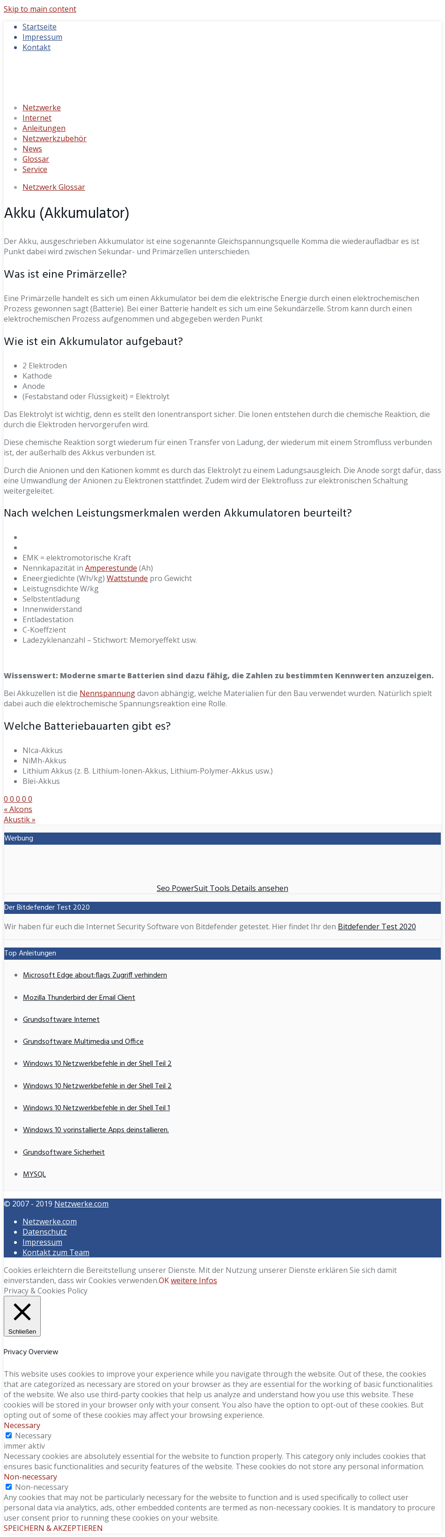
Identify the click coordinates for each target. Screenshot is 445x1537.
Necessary (33, 1435)
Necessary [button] (22, 1425)
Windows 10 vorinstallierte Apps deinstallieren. (96, 1130)
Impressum (42, 37)
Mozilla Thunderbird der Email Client (79, 998)
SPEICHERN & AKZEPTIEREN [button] (53, 1528)
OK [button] (164, 1280)
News (32, 149)
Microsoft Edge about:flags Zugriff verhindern (95, 976)
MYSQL (34, 1175)
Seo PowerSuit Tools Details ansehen (222, 888)
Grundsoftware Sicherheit (64, 1153)
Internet (36, 118)
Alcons (18, 809)
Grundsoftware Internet (61, 1020)
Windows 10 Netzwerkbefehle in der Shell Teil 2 (97, 1064)
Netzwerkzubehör (54, 138)
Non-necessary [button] (30, 1477)
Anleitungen (44, 128)
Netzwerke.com (81, 1204)
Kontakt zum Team (55, 1252)
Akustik (20, 819)
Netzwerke (41, 107)
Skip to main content (40, 9)
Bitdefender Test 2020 (377, 926)
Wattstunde (127, 578)
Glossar (35, 159)
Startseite (39, 27)
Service (34, 169)
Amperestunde (111, 568)
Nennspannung (107, 693)
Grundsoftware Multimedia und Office (83, 1042)
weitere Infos (194, 1280)
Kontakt (36, 47)
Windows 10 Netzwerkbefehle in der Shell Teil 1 (96, 1108)
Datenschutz (44, 1232)
